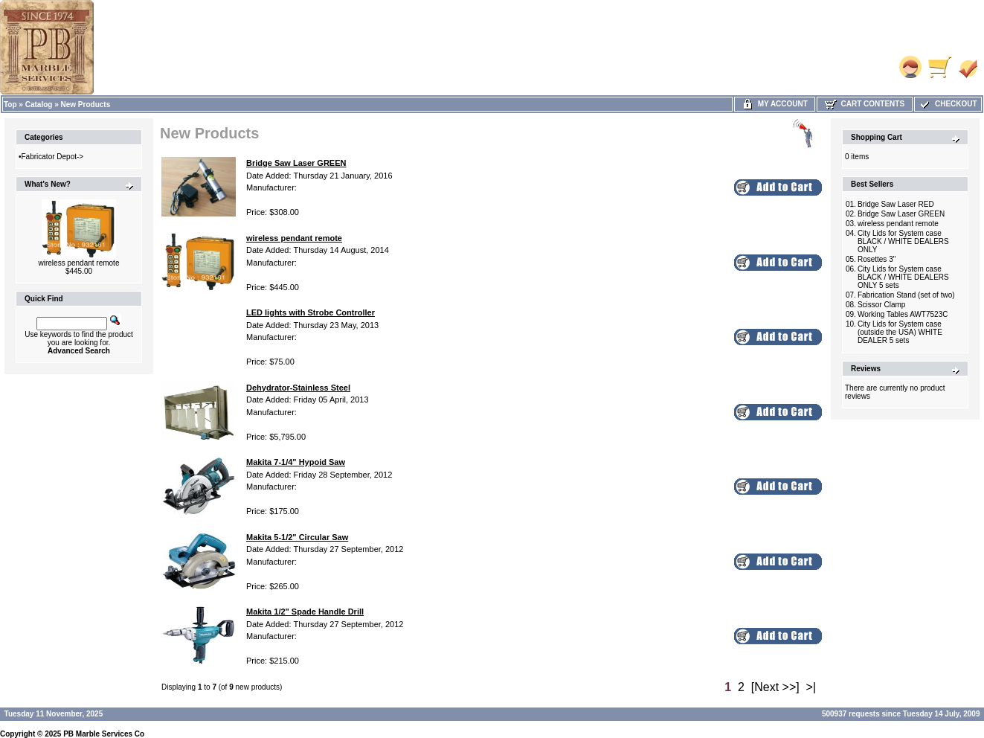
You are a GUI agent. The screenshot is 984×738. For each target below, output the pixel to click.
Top (10, 104)
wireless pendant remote (79, 263)
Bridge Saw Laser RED (896, 204)
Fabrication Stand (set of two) (906, 295)
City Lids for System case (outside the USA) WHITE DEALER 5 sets (900, 332)
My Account (775, 104)
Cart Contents (864, 104)
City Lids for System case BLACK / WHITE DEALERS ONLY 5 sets (903, 277)
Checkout (948, 104)
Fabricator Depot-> (53, 157)
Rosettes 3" (876, 259)
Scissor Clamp (881, 305)
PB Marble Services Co (103, 734)
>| (811, 687)
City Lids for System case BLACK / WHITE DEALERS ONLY (903, 241)
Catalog (39, 104)
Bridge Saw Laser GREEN (901, 214)
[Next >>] (775, 687)
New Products (86, 104)
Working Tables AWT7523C (903, 314)
